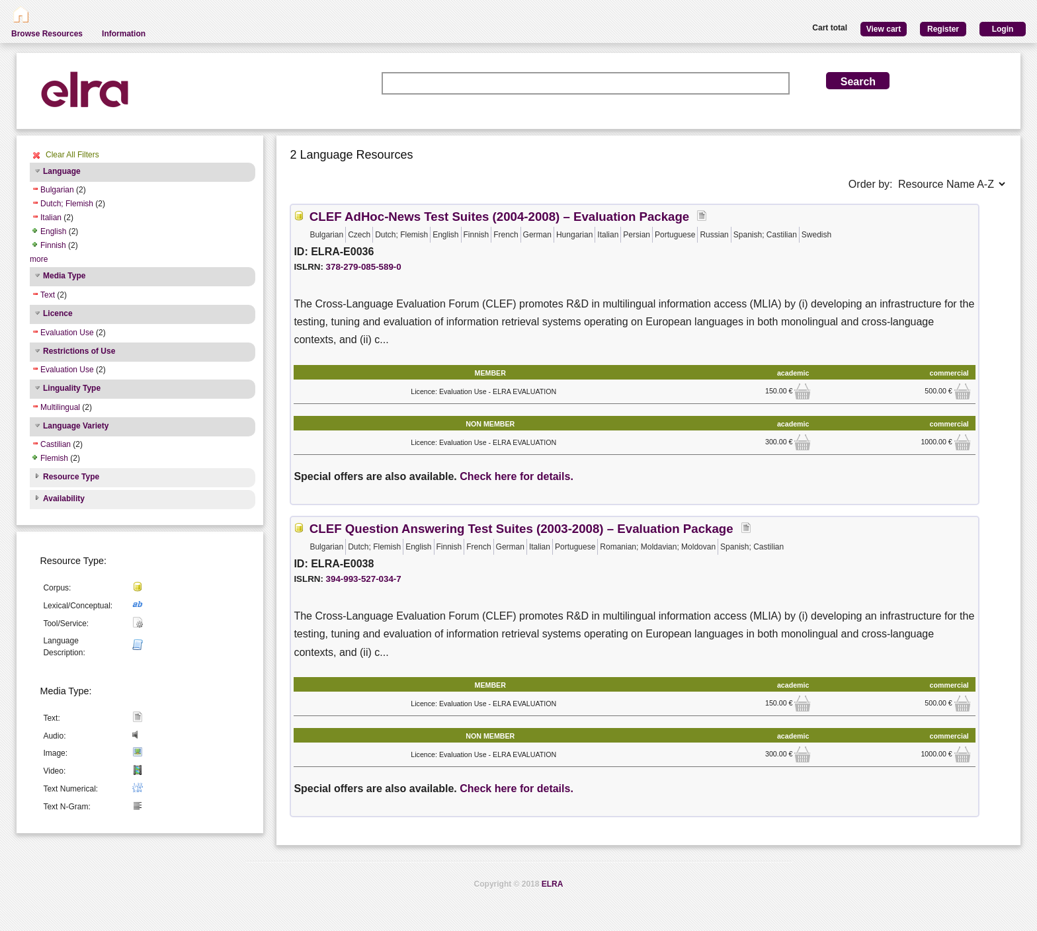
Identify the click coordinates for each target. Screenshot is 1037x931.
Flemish (54, 458)
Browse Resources (47, 33)
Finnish (53, 245)
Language (62, 171)
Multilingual (60, 407)
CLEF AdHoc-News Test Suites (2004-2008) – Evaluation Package (499, 216)
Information (123, 33)
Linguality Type (72, 388)
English (53, 231)
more (39, 259)
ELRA (552, 884)
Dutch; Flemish (66, 203)
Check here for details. (516, 476)
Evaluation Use (67, 332)
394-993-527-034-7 (363, 579)
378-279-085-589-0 (363, 267)
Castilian (55, 444)
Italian (51, 217)
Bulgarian (57, 189)
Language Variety (75, 425)
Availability (64, 498)
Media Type (64, 275)
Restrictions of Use (79, 351)
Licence (58, 313)
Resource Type (71, 476)
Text (47, 295)
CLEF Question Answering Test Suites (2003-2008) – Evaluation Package (521, 529)
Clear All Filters (72, 154)
